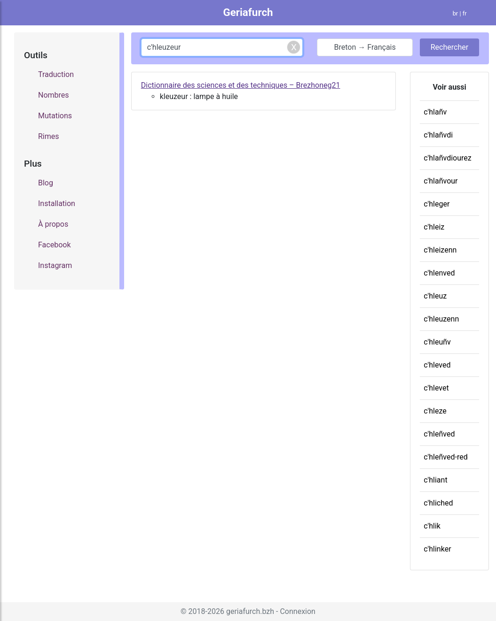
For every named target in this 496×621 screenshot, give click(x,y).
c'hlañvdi (438, 134)
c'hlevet (436, 387)
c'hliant (435, 479)
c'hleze (435, 410)
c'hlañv (435, 111)
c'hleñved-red (445, 456)
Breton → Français (365, 47)
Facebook (54, 244)
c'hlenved (439, 272)
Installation (56, 203)
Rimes (48, 136)
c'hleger (436, 203)
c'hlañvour (440, 180)
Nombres (53, 95)
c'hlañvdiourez (448, 157)
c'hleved (437, 364)
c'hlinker (437, 548)
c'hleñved (439, 433)
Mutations (55, 115)
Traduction (56, 74)
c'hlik (432, 525)
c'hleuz (435, 295)
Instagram (55, 265)
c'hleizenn (440, 249)
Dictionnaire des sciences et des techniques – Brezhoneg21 (240, 85)
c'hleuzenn (441, 318)
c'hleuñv (437, 341)
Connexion (297, 611)
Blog (45, 182)
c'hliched (438, 502)
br (455, 13)
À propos (53, 224)
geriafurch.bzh (250, 611)
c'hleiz (434, 226)
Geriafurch (248, 12)
